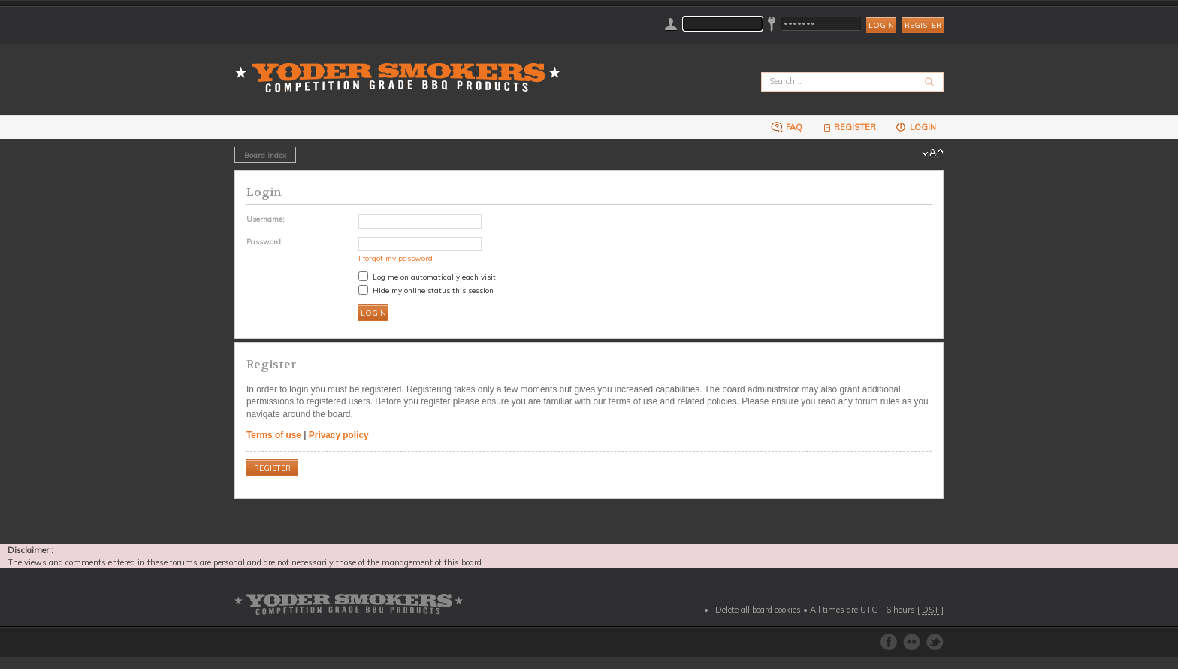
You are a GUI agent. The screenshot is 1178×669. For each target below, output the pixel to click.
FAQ (786, 126)
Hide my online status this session (426, 290)
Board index (265, 154)
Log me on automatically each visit (427, 276)
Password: (264, 241)
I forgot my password (395, 257)
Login (915, 126)
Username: (265, 218)
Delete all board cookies (758, 609)
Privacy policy (339, 435)
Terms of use (273, 435)
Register (923, 25)
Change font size (933, 153)
